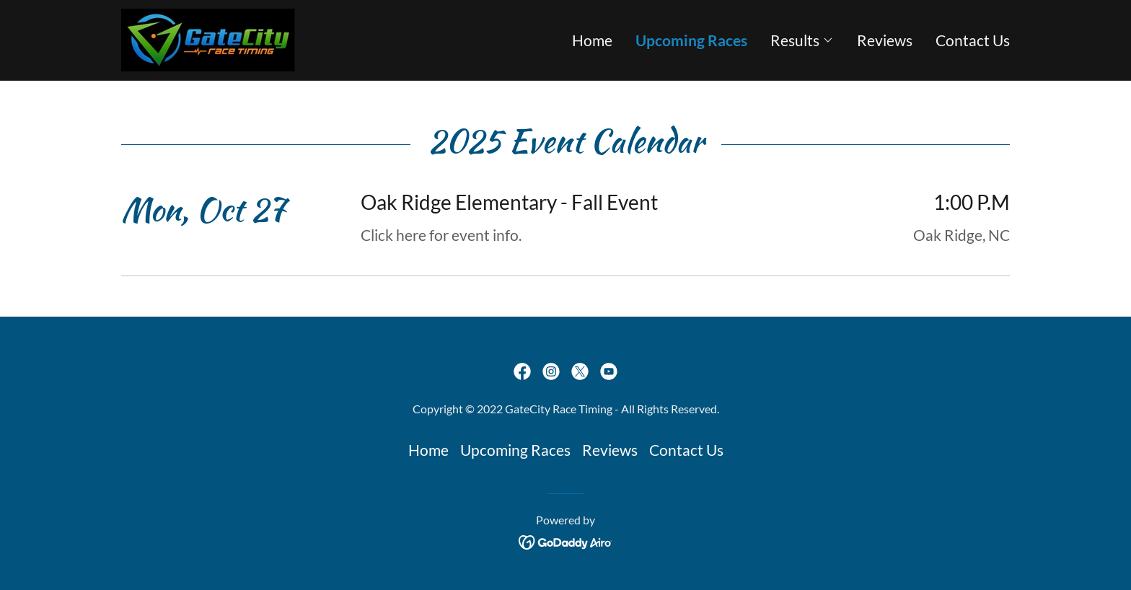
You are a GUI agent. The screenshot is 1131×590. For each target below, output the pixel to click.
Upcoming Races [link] (691, 40)
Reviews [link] (884, 40)
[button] (802, 40)
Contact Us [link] (973, 40)
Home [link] (592, 40)
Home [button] (428, 450)
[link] (208, 38)
